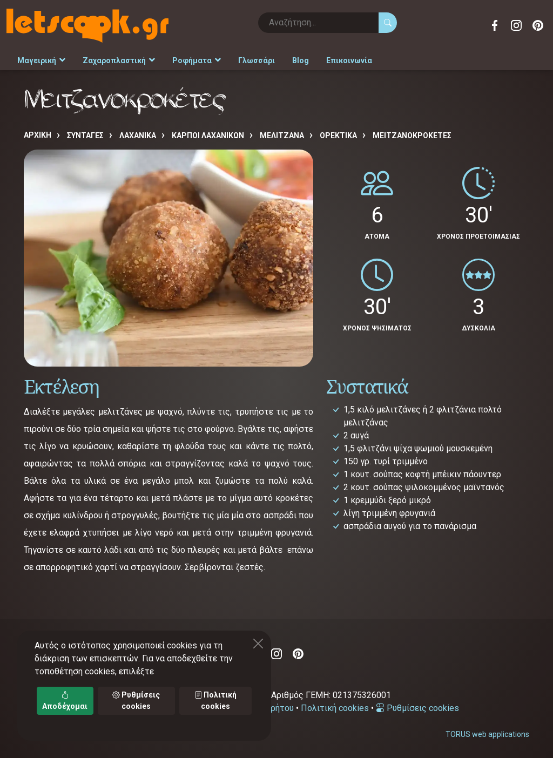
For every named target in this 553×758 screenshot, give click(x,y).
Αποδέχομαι (64, 700)
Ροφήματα (196, 60)
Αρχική (37, 135)
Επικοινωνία (349, 60)
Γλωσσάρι (256, 60)
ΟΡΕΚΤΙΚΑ (338, 135)
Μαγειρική (41, 60)
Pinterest (538, 25)
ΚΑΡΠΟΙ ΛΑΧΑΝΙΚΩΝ (208, 135)
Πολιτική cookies (335, 708)
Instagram (516, 25)
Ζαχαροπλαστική (119, 60)
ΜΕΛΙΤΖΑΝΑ (282, 135)
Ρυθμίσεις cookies (417, 708)
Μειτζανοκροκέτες (412, 135)
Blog (300, 60)
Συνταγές (85, 135)
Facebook (494, 25)
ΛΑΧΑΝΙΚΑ (137, 135)
